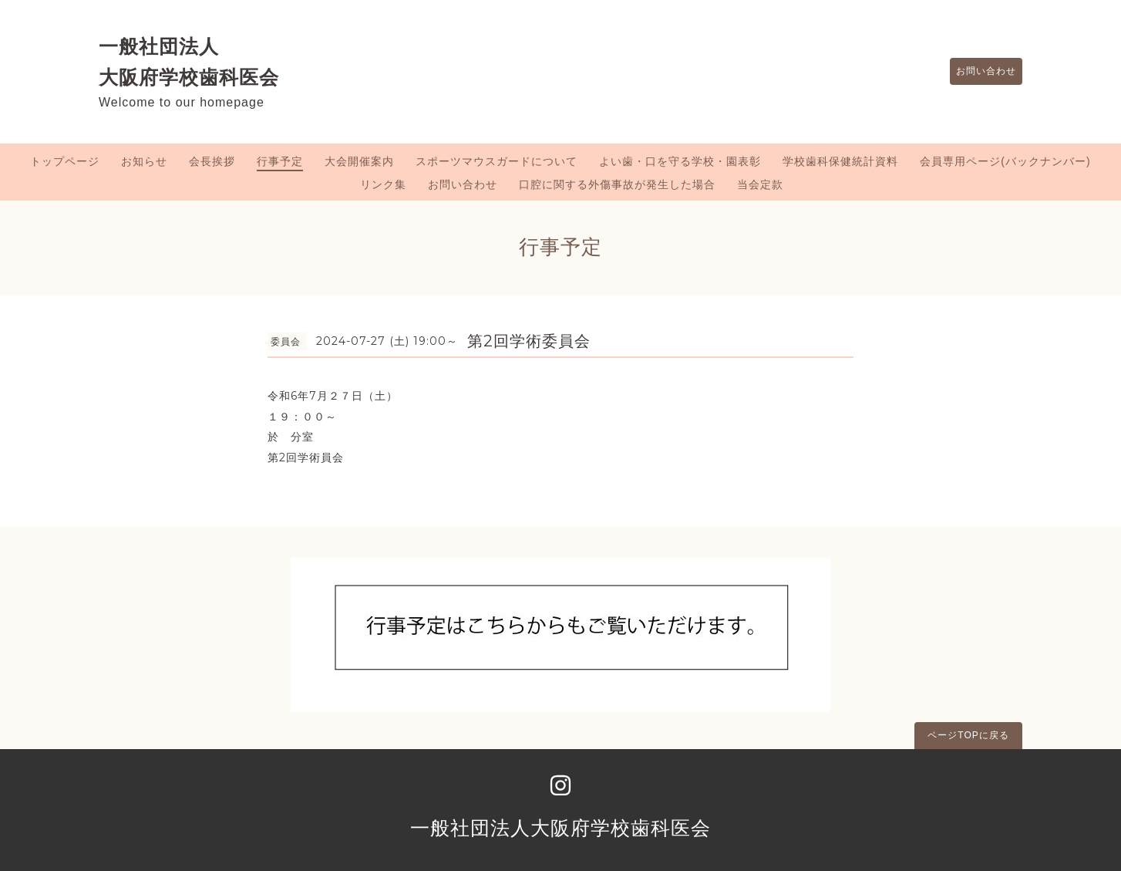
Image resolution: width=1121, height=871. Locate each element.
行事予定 (280, 161)
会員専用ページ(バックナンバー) (1005, 161)
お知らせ (144, 161)
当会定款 (760, 184)
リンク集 (383, 184)
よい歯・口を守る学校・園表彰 (680, 161)
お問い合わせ (978, 72)
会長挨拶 (212, 161)
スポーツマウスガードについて (496, 161)
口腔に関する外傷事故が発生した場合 (617, 184)
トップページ (64, 161)
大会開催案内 (359, 161)
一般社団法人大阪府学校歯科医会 (560, 828)
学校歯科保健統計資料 (840, 161)
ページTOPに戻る (967, 735)
